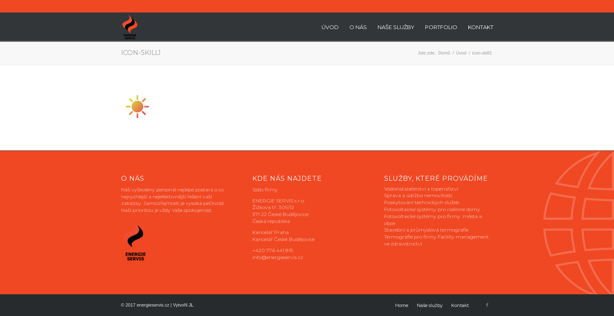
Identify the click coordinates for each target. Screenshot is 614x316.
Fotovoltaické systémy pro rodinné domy (432, 209)
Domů (444, 52)
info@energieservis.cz (277, 257)
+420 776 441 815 (272, 250)
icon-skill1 (141, 53)
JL (191, 304)
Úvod (461, 52)
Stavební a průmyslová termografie (426, 230)
